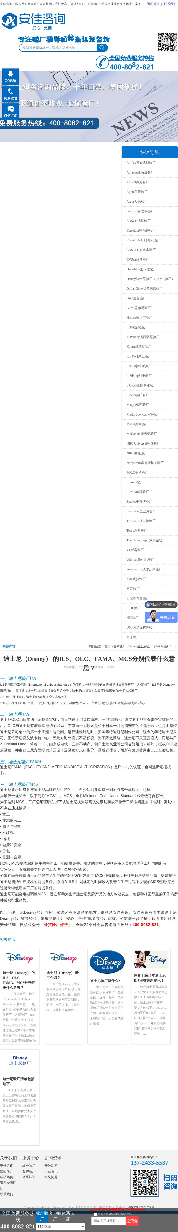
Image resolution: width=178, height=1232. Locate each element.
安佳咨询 (6, 1166)
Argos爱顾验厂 (137, 201)
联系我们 (170, 4)
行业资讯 (51, 1171)
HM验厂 (132, 618)
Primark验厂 (135, 482)
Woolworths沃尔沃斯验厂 (144, 569)
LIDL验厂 (134, 608)
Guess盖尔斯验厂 (139, 308)
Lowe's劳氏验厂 (138, 395)
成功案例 (6, 1177)
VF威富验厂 (135, 550)
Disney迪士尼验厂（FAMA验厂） (151, 279)
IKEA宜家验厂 (137, 327)
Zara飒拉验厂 (136, 579)
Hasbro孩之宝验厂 (139, 317)
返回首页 (153, 4)
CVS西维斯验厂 (138, 259)
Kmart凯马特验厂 (139, 346)
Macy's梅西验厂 (138, 405)
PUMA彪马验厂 (138, 492)
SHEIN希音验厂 (138, 598)
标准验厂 (29, 1166)
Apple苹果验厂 (137, 192)
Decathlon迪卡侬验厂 (142, 269)
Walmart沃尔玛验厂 (140, 559)
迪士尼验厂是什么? (105, 981)
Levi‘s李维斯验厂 (139, 366)
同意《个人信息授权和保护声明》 (116, 1213)
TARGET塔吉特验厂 (141, 521)
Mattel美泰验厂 (137, 424)
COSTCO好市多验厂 (141, 250)
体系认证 (29, 1177)
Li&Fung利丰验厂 (139, 376)
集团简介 (6, 1171)
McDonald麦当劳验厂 (142, 434)
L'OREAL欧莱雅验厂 (142, 385)
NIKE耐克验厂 (137, 453)
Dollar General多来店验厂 (145, 288)
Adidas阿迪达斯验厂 (141, 163)
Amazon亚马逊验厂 (140, 172)
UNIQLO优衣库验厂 (141, 627)
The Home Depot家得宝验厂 (146, 540)
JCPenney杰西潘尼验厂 (143, 337)
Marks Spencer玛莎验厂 (143, 414)
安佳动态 (51, 1166)
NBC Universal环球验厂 (143, 443)
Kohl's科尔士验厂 (139, 356)
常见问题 (51, 1177)
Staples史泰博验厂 (139, 501)
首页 (107, 646)
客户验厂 (29, 1171)
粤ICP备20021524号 (141, 1207)
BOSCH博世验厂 (139, 221)
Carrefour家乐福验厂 (141, 230)
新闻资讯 (52, 1158)
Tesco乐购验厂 (137, 530)
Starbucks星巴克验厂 (141, 511)
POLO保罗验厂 (137, 472)
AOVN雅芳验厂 (138, 182)
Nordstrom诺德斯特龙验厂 (145, 463)
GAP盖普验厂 (136, 298)
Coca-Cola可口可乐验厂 (143, 240)
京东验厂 (133, 637)
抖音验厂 (133, 589)
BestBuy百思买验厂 (140, 211)
